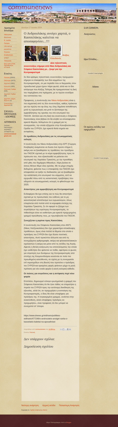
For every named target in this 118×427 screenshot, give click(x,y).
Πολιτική (32, 332)
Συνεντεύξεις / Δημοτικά (8, 104)
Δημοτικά (7, 83)
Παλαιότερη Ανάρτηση (69, 405)
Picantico (7, 52)
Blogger (68, 422)
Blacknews (7, 37)
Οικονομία (7, 80)
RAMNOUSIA (8, 55)
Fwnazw (6, 43)
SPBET (6, 58)
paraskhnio (7, 49)
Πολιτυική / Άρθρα (10, 89)
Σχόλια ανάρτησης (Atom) (38, 410)
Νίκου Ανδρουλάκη (60, 100)
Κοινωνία (7, 86)
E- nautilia (7, 40)
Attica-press (8, 34)
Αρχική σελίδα (48, 405)
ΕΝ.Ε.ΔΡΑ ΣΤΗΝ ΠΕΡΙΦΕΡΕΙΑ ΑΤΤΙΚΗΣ (9, 65)
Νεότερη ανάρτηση (30, 405)
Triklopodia (7, 61)
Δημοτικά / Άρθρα (10, 94)
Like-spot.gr (8, 46)
